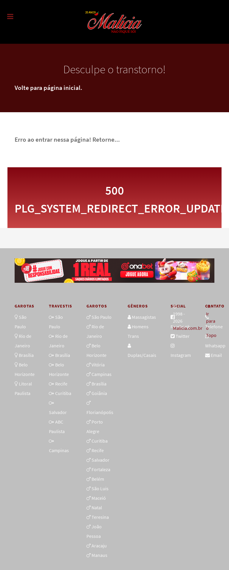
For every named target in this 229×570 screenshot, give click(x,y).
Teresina (100, 517)
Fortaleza (101, 469)
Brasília (26, 355)
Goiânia (99, 393)
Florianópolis (99, 412)
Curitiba (63, 393)
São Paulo (102, 317)
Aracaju (99, 546)
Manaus (99, 555)
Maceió (99, 498)
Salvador (58, 412)
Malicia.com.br (187, 328)
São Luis (100, 488)
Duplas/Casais (142, 355)
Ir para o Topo (211, 321)
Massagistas (144, 317)
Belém (98, 479)
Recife (61, 384)
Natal (97, 507)
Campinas (59, 450)
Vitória (98, 365)
